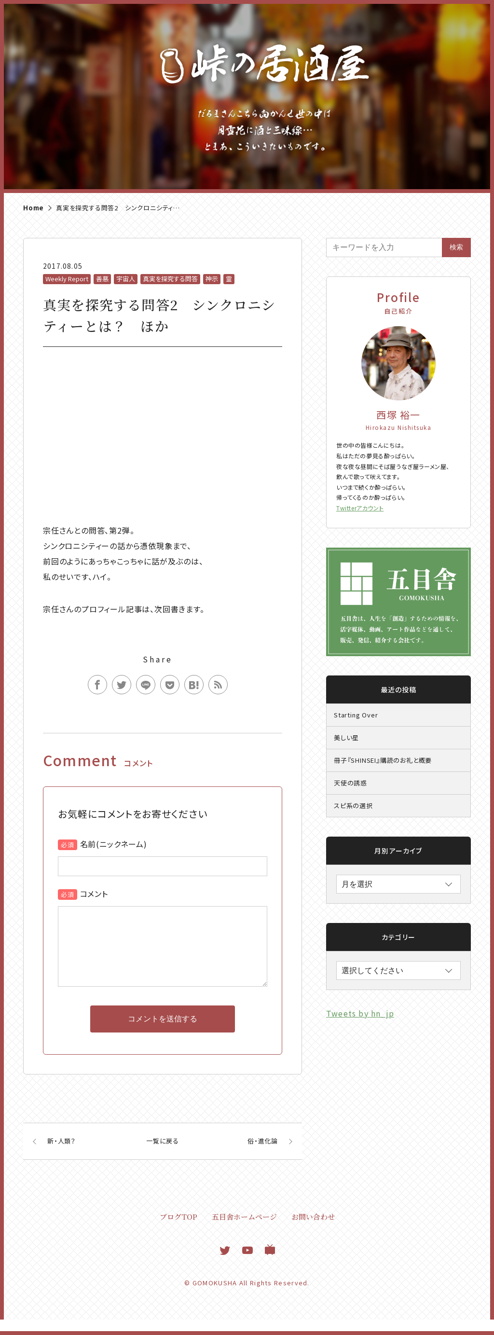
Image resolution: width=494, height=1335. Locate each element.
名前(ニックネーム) (113, 844)
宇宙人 (125, 278)
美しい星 (346, 737)
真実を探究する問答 (170, 278)
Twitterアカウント (360, 508)
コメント (94, 893)
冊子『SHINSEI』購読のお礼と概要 (383, 760)
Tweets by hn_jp (360, 1013)
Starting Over (356, 714)
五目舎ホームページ (244, 1232)
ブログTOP (178, 1232)
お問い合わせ (313, 1232)
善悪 (102, 278)
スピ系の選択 (353, 805)
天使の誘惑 (350, 782)
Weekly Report (66, 278)
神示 (212, 278)
